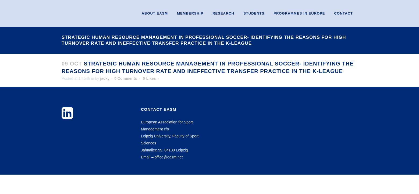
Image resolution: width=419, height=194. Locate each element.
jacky (104, 78)
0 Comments (125, 78)
